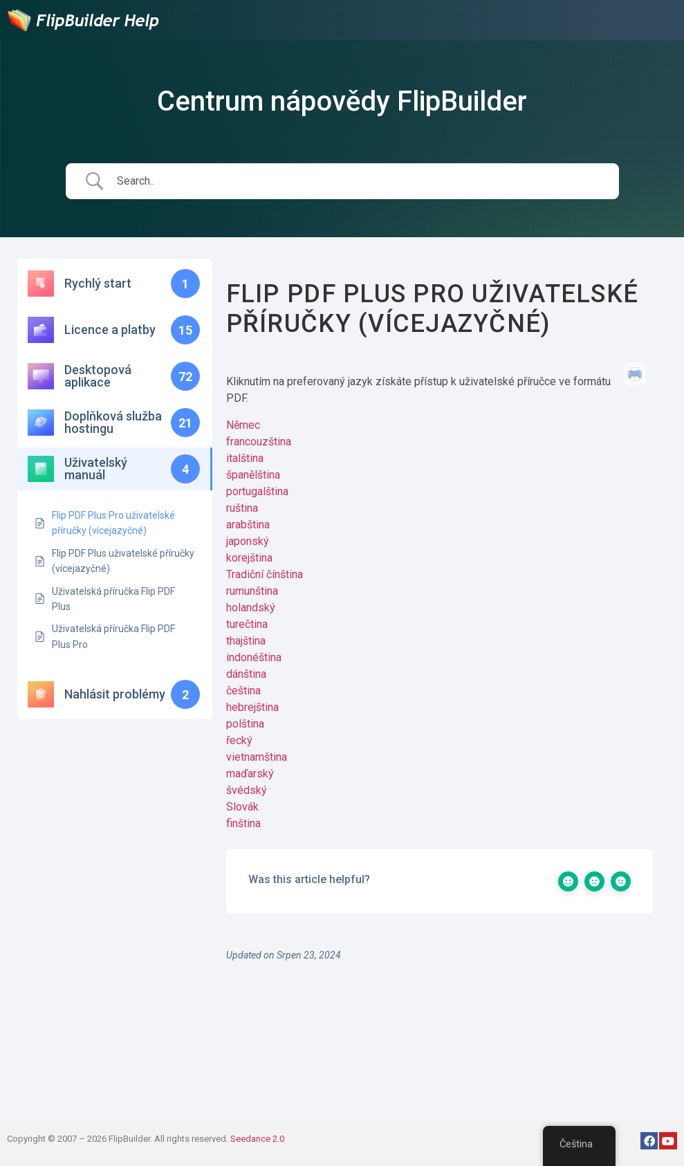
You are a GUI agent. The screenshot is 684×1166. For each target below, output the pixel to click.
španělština (253, 474)
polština (245, 723)
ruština (242, 508)
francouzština (258, 441)
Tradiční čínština (264, 574)
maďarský (250, 773)
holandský (250, 607)
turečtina (247, 624)
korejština (249, 557)
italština (245, 458)
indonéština (253, 657)
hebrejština (252, 707)
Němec (243, 425)
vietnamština (256, 757)
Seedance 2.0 (257, 1138)
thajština (246, 640)
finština (243, 823)
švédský (246, 790)
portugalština (257, 491)
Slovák (242, 806)
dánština (246, 674)
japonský (247, 541)
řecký (239, 740)
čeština (243, 690)
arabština (248, 524)
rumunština (252, 591)
